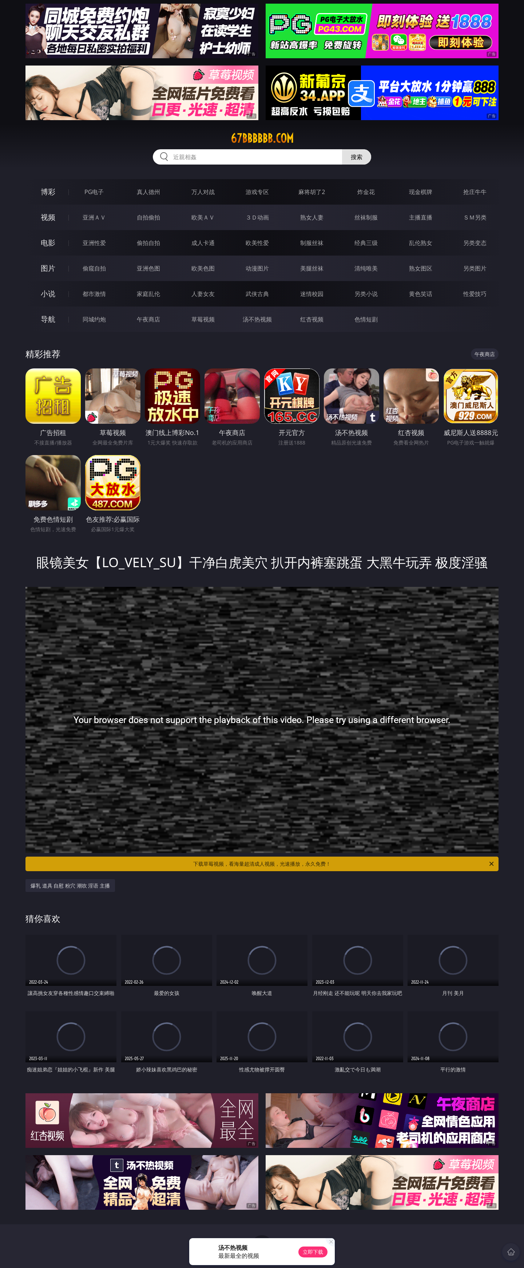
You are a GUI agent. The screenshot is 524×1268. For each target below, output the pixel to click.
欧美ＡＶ (203, 217)
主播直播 (420, 217)
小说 (48, 294)
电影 (48, 243)
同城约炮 (94, 319)
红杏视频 (311, 319)
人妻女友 (203, 294)
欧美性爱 (257, 243)
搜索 (356, 157)
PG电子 (94, 192)
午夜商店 (148, 319)
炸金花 (366, 192)
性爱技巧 (475, 294)
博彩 (48, 192)
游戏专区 (257, 192)
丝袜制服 (366, 217)
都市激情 (94, 294)
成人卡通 (203, 243)
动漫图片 (257, 268)
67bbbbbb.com (262, 138)
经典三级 (366, 243)
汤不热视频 (257, 319)
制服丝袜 (311, 243)
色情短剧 (366, 319)
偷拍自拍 (148, 243)
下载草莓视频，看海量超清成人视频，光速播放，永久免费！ (344, 864)
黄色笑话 (420, 294)
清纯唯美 (366, 268)
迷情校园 (311, 294)
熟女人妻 (311, 217)
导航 (48, 319)
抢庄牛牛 (475, 192)
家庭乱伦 (148, 294)
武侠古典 (257, 294)
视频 (48, 217)
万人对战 (203, 192)
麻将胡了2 (311, 192)
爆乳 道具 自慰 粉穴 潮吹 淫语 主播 (70, 885)
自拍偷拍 (148, 217)
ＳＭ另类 (475, 217)
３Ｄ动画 (257, 217)
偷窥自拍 (94, 268)
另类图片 (475, 268)
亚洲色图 (148, 268)
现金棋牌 (420, 192)
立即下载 (313, 1251)
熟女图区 (420, 268)
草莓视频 (203, 319)
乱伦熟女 (420, 243)
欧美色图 (203, 268)
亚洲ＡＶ (94, 217)
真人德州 (148, 192)
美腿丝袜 (311, 268)
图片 (48, 268)
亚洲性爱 (94, 243)
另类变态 (475, 243)
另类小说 (366, 294)
